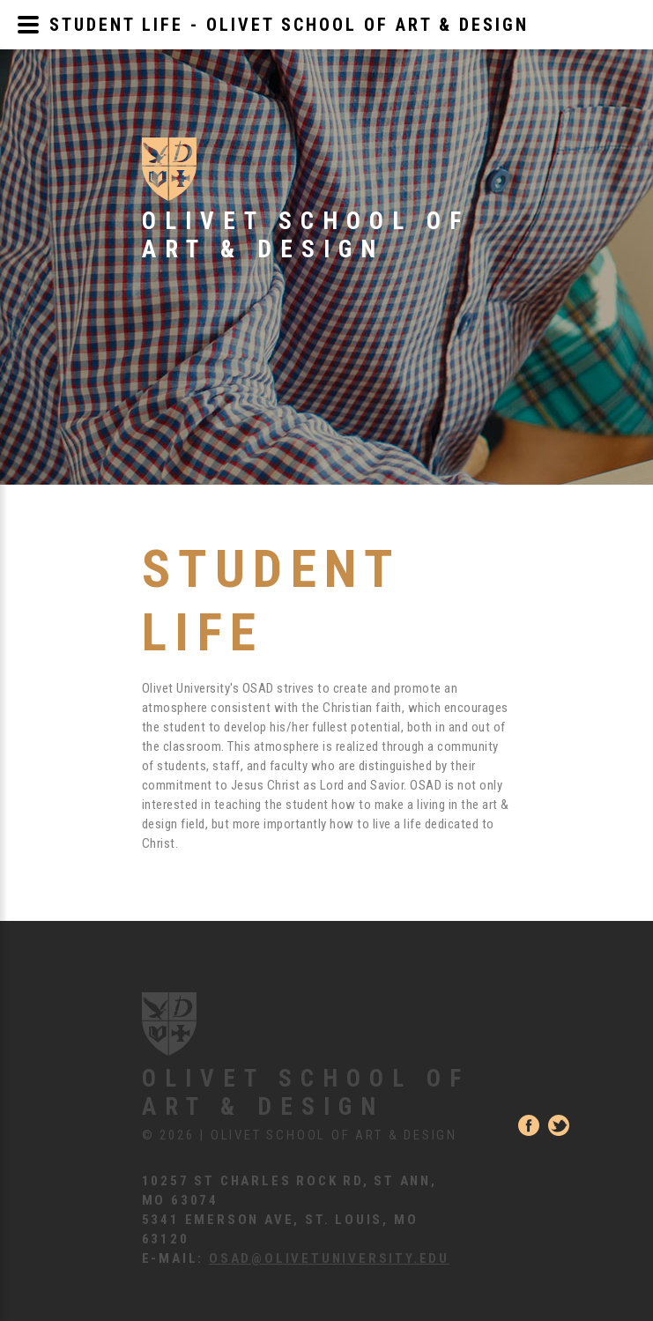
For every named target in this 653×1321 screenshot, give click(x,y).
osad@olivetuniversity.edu (329, 1258)
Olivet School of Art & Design (306, 1093)
